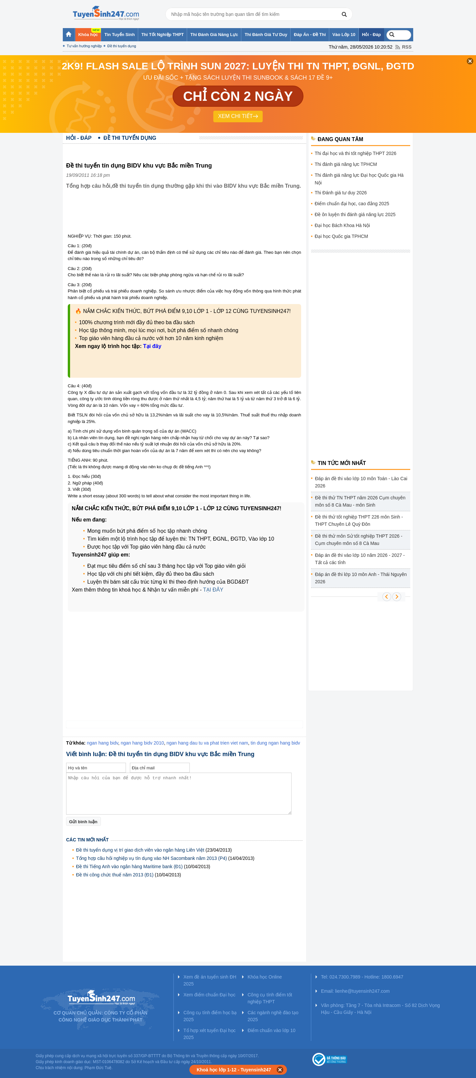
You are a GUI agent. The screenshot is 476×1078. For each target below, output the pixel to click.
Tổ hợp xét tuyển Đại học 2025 (209, 1034)
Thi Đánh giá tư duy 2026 (341, 192)
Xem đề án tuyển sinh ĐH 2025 (209, 980)
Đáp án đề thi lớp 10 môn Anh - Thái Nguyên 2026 (361, 578)
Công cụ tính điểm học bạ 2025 (210, 1016)
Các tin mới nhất (87, 839)
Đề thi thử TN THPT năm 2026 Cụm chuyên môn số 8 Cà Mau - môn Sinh (360, 501)
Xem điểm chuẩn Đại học (209, 994)
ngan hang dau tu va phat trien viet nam (207, 743)
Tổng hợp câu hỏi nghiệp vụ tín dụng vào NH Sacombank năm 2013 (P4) (151, 858)
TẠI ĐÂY (213, 590)
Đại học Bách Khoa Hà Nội (342, 225)
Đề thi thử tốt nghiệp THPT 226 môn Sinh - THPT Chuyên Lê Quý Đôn (359, 520)
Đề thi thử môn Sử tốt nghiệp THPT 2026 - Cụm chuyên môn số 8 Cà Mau (358, 539)
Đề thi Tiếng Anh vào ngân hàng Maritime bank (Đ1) (129, 866)
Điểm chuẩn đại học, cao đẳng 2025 (352, 203)
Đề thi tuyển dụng (121, 46)
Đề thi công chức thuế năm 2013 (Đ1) (114, 874)
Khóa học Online (265, 977)
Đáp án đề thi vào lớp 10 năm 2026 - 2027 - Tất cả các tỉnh (360, 559)
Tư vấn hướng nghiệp (84, 46)
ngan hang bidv (102, 743)
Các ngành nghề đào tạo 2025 (273, 1016)
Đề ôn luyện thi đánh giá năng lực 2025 (355, 214)
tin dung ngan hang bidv (275, 743)
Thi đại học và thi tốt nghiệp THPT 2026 (355, 153)
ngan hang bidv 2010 (142, 743)
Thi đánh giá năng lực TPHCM (346, 164)
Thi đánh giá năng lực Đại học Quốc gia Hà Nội (359, 179)
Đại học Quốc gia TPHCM (341, 236)
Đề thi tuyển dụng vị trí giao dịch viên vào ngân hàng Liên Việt (140, 850)
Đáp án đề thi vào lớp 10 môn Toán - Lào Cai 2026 (361, 482)
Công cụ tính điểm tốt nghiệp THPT (270, 998)
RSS (407, 47)
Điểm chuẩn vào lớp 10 (272, 1030)
